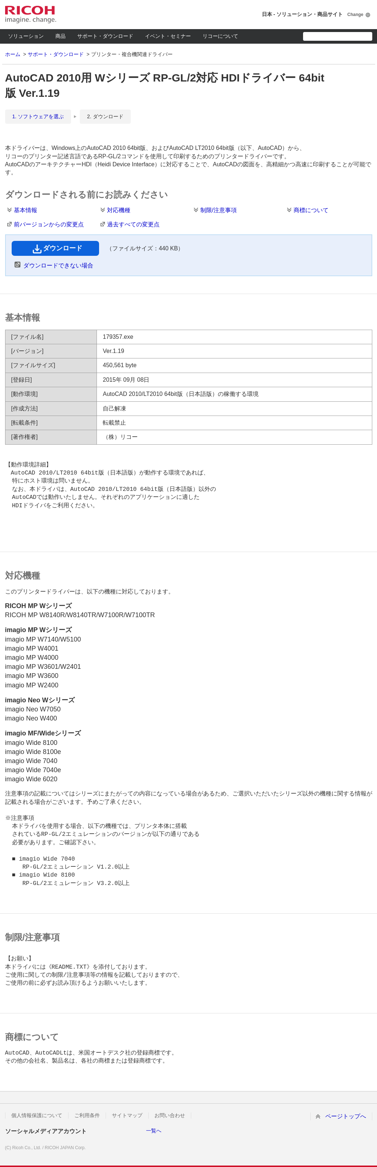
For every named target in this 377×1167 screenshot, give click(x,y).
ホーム (12, 54)
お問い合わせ (169, 1115)
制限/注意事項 (218, 210)
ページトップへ (345, 1116)
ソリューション (26, 36)
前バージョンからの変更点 (49, 224)
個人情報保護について (36, 1115)
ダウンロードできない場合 (58, 265)
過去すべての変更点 (133, 224)
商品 (60, 36)
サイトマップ (127, 1115)
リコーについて (220, 36)
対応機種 (118, 210)
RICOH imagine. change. (30, 14)
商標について (311, 210)
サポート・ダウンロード (105, 36)
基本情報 (25, 210)
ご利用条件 (87, 1115)
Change (355, 14)
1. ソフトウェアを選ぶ (38, 116)
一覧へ (153, 1131)
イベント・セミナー (168, 36)
